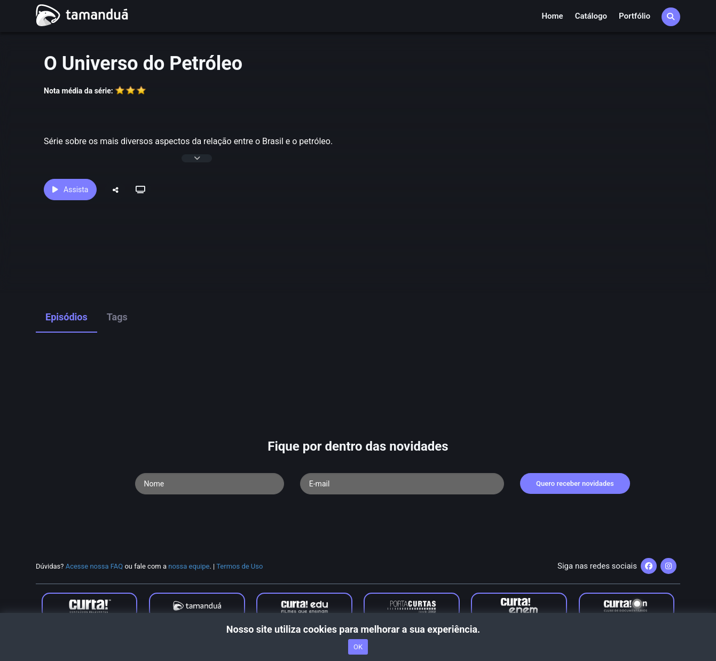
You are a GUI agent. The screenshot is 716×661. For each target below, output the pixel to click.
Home (552, 16)
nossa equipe (188, 566)
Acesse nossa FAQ (94, 566)
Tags (117, 316)
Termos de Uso (239, 566)
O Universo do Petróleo (143, 63)
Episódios (66, 316)
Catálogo (591, 16)
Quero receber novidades (575, 483)
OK (358, 647)
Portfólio (634, 16)
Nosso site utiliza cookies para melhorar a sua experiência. (358, 629)
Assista (70, 189)
